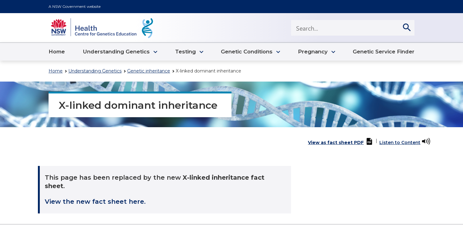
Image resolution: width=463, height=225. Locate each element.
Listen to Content (399, 142)
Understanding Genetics (95, 71)
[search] (406, 28)
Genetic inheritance (148, 71)
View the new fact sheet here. (95, 201)
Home (56, 71)
